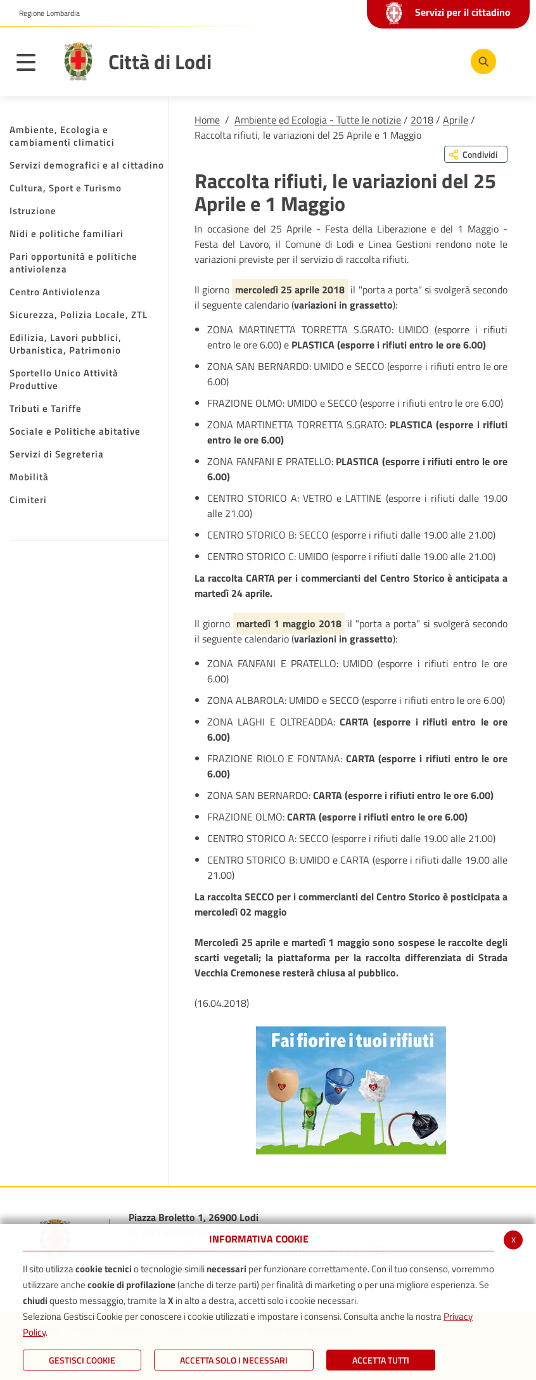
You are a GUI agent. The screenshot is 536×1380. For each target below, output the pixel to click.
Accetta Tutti (380, 1360)
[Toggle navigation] (32, 64)
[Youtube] (402, 61)
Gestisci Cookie (82, 1360)
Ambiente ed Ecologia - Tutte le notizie (317, 119)
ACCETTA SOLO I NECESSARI (234, 1360)
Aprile (455, 119)
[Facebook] (364, 61)
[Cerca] (481, 61)
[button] (45, 13)
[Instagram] (440, 61)
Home (207, 119)
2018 (422, 119)
